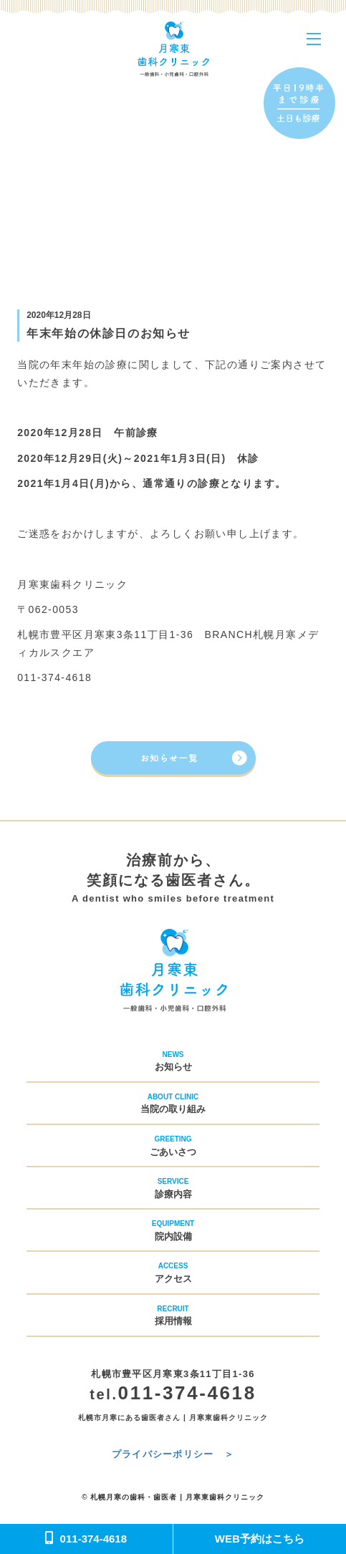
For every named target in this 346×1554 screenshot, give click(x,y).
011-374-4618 (86, 1539)
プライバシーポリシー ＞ (173, 1454)
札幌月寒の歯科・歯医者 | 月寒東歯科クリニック (177, 1497)
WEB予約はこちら (259, 1539)
